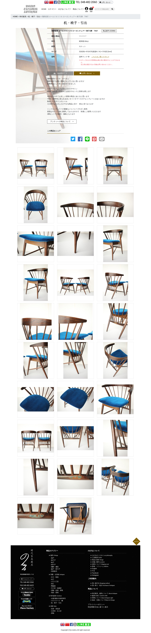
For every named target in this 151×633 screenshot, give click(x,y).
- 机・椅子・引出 (55, 603)
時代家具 (23, 17)
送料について (100, 564)
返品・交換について (103, 600)
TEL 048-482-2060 (86, 2)
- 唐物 (52, 613)
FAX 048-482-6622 (27, 585)
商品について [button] (78, 9)
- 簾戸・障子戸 (55, 569)
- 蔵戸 (52, 558)
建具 (54, 555)
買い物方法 (101, 583)
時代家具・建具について (104, 593)
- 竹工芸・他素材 (55, 588)
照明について (102, 598)
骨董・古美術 (57, 574)
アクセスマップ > (26, 579)
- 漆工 (52, 584)
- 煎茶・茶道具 (55, 609)
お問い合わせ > (105, 2)
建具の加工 (99, 595)
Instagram (95, 575)
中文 (93, 571)
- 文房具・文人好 (55, 611)
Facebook (95, 573)
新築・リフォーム (100, 566)
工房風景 (97, 557)
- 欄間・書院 (54, 567)
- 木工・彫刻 (54, 577)
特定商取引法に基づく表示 (98, 607)
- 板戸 (52, 562)
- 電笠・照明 (54, 592)
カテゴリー (52, 9)
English (94, 568)
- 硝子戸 (53, 564)
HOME (43, 9)
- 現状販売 (53, 571)
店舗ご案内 (98, 562)
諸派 (53, 606)
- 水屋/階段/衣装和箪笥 (58, 598)
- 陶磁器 (53, 586)
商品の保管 (97, 560)
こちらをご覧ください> (100, 57)
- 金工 (52, 579)
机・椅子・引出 (34, 17)
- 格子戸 (53, 560)
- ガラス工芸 (54, 581)
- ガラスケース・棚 (56, 600)
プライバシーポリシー (96, 604)
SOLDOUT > (60, 73)
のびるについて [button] (64, 9)
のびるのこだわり (102, 555)
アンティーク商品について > (61, 121)
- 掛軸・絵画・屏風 (56, 590)
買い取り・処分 (103, 585)
